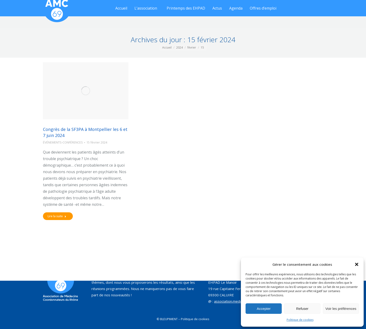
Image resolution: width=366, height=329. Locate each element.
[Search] (206, 6)
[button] (356, 264)
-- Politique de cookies (193, 319)
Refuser (302, 309)
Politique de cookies (300, 320)
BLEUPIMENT (169, 319)
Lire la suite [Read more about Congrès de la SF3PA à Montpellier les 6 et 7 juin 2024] (57, 216)
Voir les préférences (340, 309)
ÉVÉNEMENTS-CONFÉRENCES (63, 142)
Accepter (264, 309)
